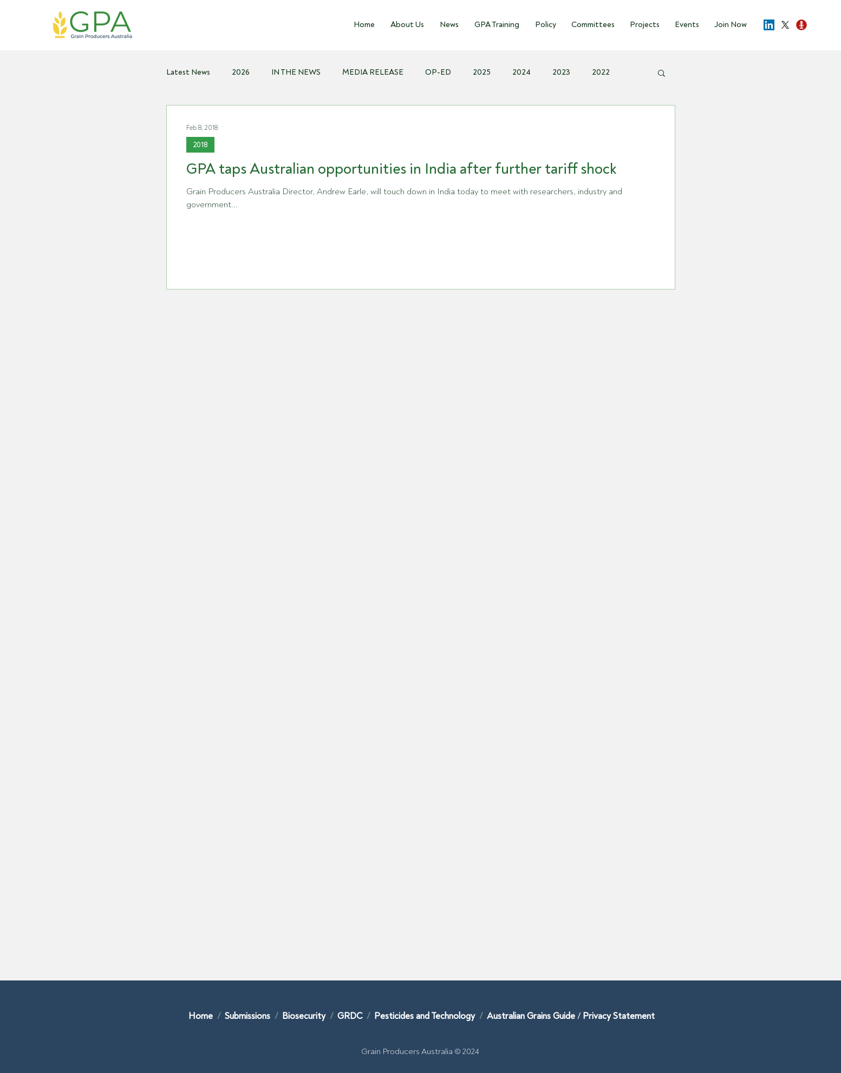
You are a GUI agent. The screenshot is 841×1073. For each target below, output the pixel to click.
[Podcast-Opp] (801, 24)
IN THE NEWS (296, 72)
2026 (241, 72)
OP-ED (438, 72)
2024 (521, 72)
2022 (601, 72)
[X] (785, 24)
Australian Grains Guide (532, 1016)
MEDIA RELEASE (372, 72)
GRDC (349, 1016)
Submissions (248, 1016)
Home (200, 1016)
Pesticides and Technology (424, 1016)
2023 (561, 72)
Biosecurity (305, 1016)
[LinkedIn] (769, 24)
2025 (482, 72)
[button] (404, 25)
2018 (200, 144)
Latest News (188, 72)
